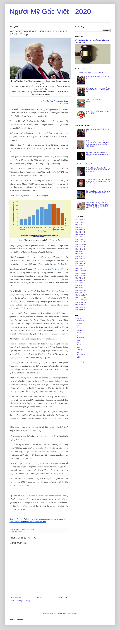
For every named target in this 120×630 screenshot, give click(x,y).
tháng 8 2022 (79, 251)
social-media (81, 355)
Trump (20, 531)
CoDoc (79, 333)
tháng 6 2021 (79, 280)
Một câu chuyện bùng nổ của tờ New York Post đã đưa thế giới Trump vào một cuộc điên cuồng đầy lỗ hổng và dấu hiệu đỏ (97, 143)
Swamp (79, 328)
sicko (16, 531)
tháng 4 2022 (79, 261)
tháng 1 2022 (79, 268)
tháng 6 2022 (79, 256)
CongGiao (80, 345)
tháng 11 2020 (79, 297)
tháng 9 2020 (79, 302)
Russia (79, 325)
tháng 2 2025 (79, 222)
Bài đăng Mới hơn (15, 597)
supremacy (80, 338)
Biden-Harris (81, 330)
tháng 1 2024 (79, 237)
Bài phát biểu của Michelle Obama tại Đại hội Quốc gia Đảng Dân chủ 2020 (98, 192)
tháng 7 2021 (79, 278)
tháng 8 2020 (79, 305)
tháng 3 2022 (79, 263)
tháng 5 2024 (79, 229)
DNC (78, 347)
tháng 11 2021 (79, 273)
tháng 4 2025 (79, 220)
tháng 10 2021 (79, 276)
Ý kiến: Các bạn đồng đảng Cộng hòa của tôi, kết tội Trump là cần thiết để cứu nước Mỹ (98, 169)
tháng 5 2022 (79, 259)
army (78, 340)
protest (79, 342)
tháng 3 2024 (79, 234)
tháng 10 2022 (79, 246)
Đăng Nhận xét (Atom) (23, 601)
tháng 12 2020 (79, 295)
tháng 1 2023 (79, 239)
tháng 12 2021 (79, 271)
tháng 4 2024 (79, 232)
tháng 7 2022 (79, 254)
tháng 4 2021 (79, 285)
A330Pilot (59, 613)
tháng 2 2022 (79, 266)
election (79, 323)
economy (79, 350)
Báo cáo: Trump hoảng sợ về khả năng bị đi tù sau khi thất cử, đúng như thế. (97, 154)
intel (78, 335)
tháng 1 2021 (79, 292)
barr (78, 359)
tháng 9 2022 (79, 249)
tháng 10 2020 (79, 300)
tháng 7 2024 (79, 225)
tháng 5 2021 (79, 283)
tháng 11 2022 (79, 244)
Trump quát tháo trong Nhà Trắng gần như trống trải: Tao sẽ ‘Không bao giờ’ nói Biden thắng (98, 181)
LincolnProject (81, 362)
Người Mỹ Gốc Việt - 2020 (50, 11)
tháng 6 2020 (79, 309)
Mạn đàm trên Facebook (84, 164)
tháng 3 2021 (79, 288)
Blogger (74, 613)
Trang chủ (39, 597)
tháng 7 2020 (79, 307)
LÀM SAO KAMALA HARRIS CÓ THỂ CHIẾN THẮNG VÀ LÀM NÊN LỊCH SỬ (98, 90)
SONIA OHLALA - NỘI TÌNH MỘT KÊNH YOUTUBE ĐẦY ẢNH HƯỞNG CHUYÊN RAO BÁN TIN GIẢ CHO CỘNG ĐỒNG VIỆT (98, 205)
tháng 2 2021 (79, 290)
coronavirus (80, 321)
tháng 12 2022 (79, 242)
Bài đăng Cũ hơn (62, 597)
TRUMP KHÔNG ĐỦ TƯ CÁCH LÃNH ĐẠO (90, 73)
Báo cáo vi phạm (16, 619)
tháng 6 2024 (79, 227)
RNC (78, 357)
